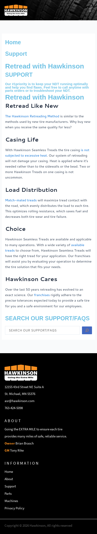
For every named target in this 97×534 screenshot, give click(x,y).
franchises (42, 294)
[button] (90, 10)
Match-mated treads (21, 200)
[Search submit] (87, 330)
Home (13, 42)
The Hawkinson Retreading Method (32, 116)
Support (16, 53)
